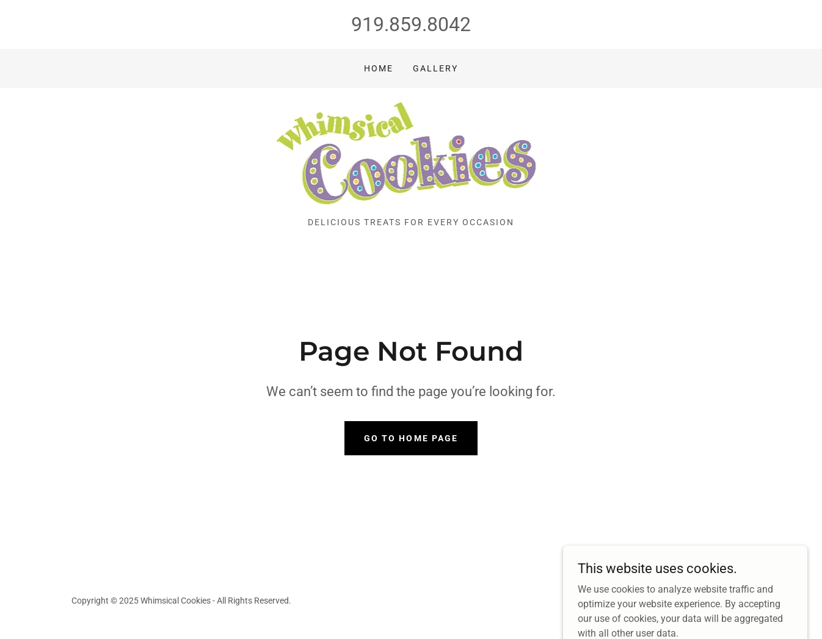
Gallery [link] (435, 68)
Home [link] (378, 68)
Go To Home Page (410, 438)
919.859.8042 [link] (411, 24)
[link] (411, 156)
